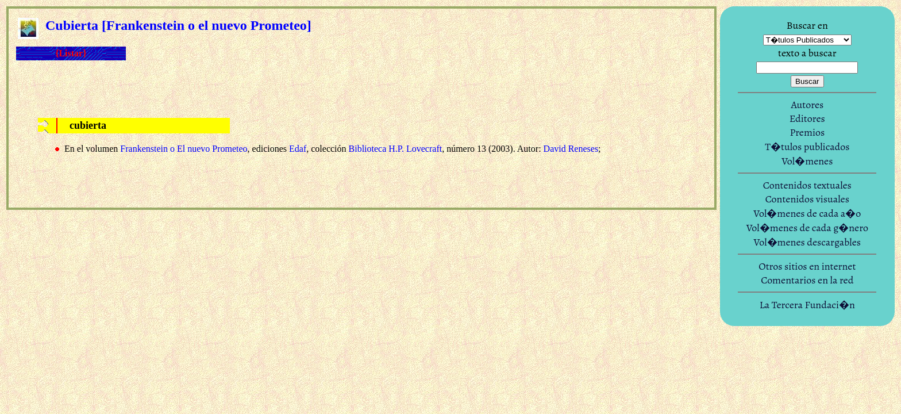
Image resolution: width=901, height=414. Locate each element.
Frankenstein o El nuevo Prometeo (183, 149)
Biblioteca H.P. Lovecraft (395, 149)
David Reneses (571, 149)
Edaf (297, 149)
